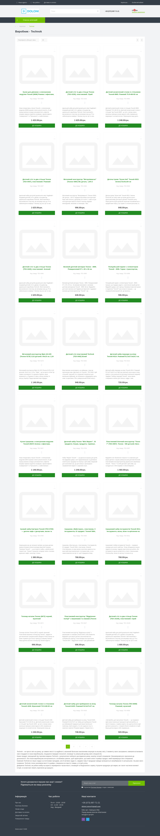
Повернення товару (22, 819)
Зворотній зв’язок (21, 815)
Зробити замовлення (138, 12)
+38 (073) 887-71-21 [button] (91, 803)
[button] (22, 2)
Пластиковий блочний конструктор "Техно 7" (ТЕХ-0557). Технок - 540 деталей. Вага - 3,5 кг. (123, 444)
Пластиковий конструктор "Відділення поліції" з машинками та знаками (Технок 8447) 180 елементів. (80, 618)
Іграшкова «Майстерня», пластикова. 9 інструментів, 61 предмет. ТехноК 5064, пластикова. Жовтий (80, 531)
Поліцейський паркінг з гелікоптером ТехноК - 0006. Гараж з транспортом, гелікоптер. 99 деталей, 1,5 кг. (123, 269)
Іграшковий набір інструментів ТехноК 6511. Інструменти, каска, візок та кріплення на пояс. (123, 531)
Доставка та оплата (50, 2)
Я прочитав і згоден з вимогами (98, 787)
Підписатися (136, 783)
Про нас (18, 802)
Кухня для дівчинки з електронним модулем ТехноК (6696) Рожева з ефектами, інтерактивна (37, 94)
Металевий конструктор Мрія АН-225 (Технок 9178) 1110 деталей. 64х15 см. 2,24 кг (37, 356)
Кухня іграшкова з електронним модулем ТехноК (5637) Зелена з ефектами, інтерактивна (36, 444)
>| (91, 746)
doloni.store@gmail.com (91, 806)
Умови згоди (19, 809)
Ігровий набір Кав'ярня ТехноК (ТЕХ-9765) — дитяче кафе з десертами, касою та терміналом (36, 531)
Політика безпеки (96, 787)
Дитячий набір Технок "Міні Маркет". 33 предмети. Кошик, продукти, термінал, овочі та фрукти (80, 444)
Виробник (22, 26)
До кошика (36, 125)
